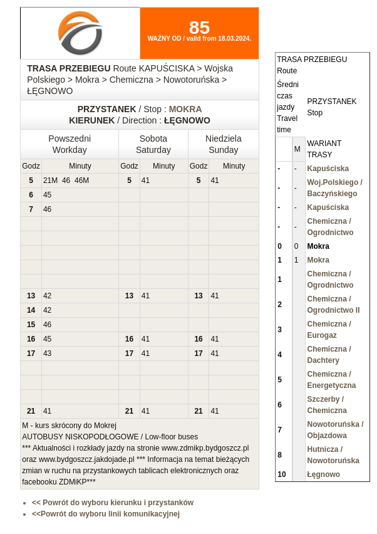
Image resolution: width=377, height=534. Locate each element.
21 (47, 180)
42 (47, 295)
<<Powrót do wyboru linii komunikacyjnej (106, 514)
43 (47, 353)
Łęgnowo (323, 474)
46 (66, 180)
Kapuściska (328, 168)
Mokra (318, 260)
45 (47, 195)
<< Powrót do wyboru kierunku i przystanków (113, 502)
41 (146, 180)
